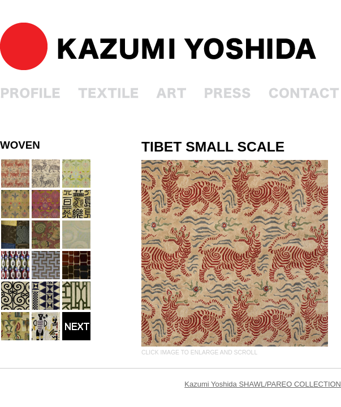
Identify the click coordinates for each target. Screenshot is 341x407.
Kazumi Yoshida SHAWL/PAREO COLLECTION (262, 384)
